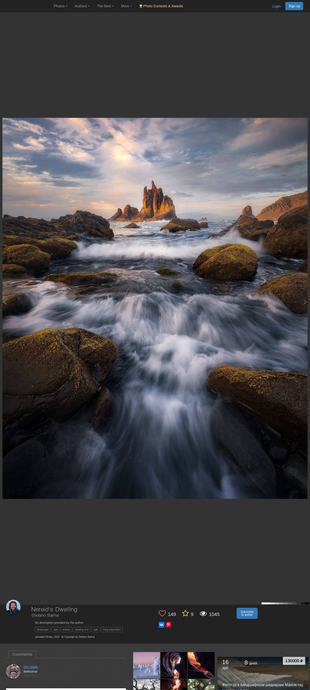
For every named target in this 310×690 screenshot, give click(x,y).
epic (95, 629)
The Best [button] (105, 6)
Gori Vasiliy (30, 667)
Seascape (43, 629)
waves (66, 629)
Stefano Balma (45, 615)
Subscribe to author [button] (247, 613)
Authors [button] (82, 6)
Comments (22, 654)
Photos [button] (61, 6)
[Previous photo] (4, 301)
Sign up (294, 6)
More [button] (126, 6)
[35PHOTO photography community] (26, 6)
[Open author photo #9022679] (146, 665)
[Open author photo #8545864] (201, 665)
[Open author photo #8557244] (174, 665)
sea (56, 629)
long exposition (112, 629)
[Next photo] (305, 301)
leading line (82, 629)
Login (276, 6)
